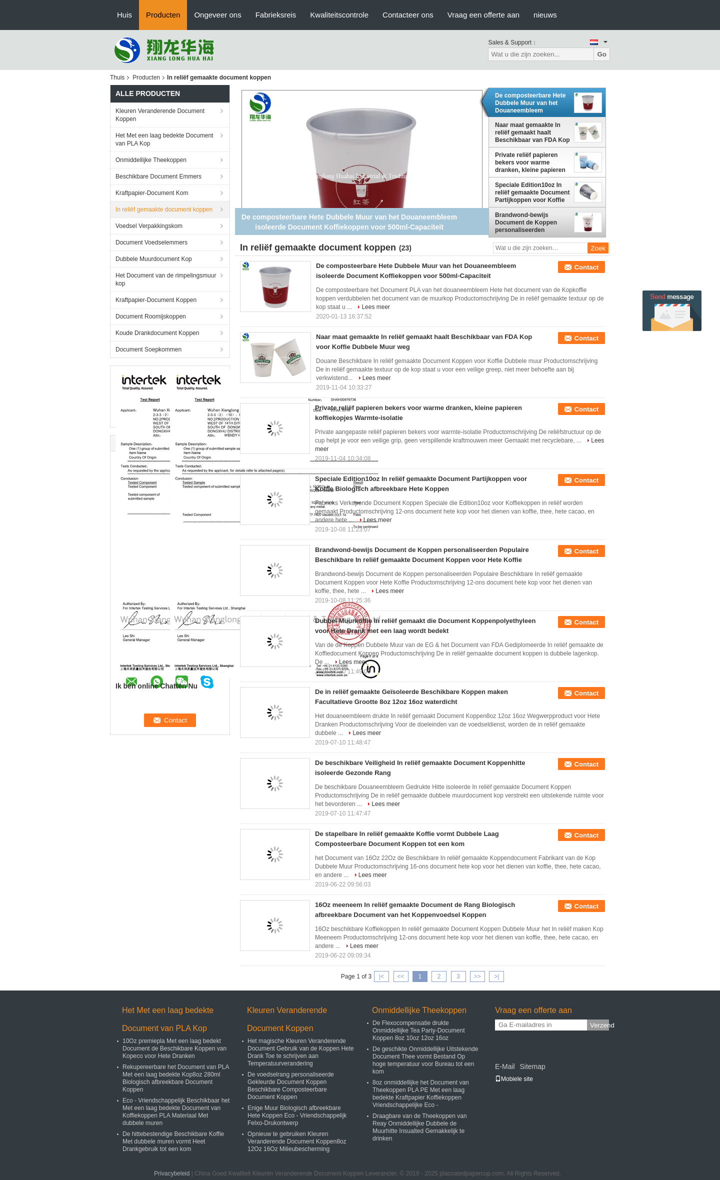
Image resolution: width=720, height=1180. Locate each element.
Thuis (117, 77)
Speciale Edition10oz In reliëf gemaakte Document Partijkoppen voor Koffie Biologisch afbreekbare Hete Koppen (532, 193)
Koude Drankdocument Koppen (157, 333)
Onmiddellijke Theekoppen (151, 160)
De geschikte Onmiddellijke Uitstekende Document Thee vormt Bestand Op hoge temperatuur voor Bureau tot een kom (425, 1060)
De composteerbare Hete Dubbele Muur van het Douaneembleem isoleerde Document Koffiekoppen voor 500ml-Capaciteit (531, 103)
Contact (586, 267)
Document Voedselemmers (152, 242)
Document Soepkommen (149, 349)
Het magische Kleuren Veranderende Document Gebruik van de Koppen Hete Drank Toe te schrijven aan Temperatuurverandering (301, 1052)
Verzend (599, 1025)
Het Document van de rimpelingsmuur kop (166, 279)
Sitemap (532, 1066)
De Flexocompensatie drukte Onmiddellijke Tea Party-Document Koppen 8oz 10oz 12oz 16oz (418, 1031)
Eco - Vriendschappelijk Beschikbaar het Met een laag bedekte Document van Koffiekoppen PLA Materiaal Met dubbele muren (176, 1111)
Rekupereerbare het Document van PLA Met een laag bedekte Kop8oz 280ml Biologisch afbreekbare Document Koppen (175, 1078)
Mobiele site (514, 1079)
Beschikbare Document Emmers (159, 176)
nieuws (545, 14)
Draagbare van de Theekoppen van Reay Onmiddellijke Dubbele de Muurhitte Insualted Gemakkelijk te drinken (419, 1127)
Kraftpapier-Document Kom (152, 193)
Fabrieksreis (276, 14)
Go (601, 54)
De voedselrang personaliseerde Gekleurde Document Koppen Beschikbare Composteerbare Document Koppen (291, 1085)
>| (496, 976)
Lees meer (376, 307)
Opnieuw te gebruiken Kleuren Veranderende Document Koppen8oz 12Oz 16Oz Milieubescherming (297, 1141)
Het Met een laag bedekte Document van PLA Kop (164, 139)
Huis (124, 14)
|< (381, 976)
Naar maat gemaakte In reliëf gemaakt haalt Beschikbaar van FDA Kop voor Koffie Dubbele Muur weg (532, 133)
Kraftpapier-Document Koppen (156, 300)
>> (477, 976)
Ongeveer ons (217, 14)
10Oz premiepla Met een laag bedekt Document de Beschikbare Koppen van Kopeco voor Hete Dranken (174, 1049)
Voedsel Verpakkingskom (149, 226)
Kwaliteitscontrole (339, 14)
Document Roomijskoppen (151, 316)
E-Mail (505, 1066)
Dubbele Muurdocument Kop (154, 259)
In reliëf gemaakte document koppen (164, 209)
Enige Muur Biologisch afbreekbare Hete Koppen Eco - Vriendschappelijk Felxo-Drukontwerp (297, 1115)
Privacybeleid (172, 1173)
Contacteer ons (408, 14)
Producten (163, 14)
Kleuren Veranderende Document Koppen (160, 115)
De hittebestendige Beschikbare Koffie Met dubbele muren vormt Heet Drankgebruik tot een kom (173, 1141)
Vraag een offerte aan (484, 14)
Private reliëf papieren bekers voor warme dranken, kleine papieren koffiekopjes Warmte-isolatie (530, 163)
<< (400, 976)
